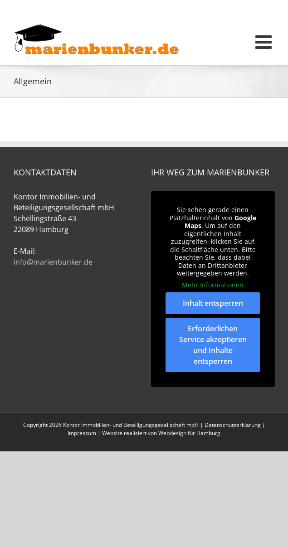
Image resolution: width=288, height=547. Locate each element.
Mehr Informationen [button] (213, 285)
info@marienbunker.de (53, 262)
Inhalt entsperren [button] (212, 303)
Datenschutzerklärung (233, 425)
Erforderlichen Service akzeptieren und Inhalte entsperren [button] (212, 345)
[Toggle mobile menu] (264, 41)
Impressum (82, 433)
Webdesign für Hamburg (189, 433)
